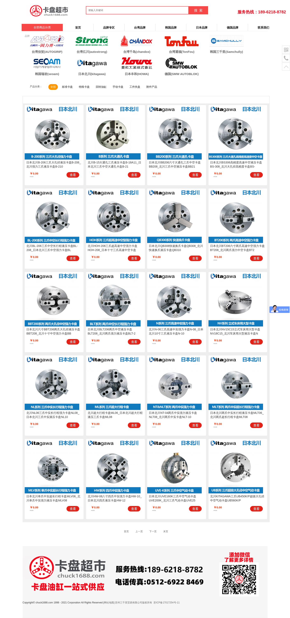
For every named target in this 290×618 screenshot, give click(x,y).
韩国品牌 (171, 27)
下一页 (153, 531)
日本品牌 (201, 27)
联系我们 (263, 27)
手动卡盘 (118, 86)
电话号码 (286, 58)
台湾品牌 (140, 27)
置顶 (286, 67)
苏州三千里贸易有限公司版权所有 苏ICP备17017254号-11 (147, 602)
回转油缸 (101, 86)
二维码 (286, 50)
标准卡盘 (67, 86)
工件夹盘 (134, 86)
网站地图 (109, 602)
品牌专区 (109, 27)
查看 (73, 175)
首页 (78, 27)
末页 (165, 531)
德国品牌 (232, 27)
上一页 (139, 531)
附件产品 (151, 86)
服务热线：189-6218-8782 (262, 12)
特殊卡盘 (84, 86)
